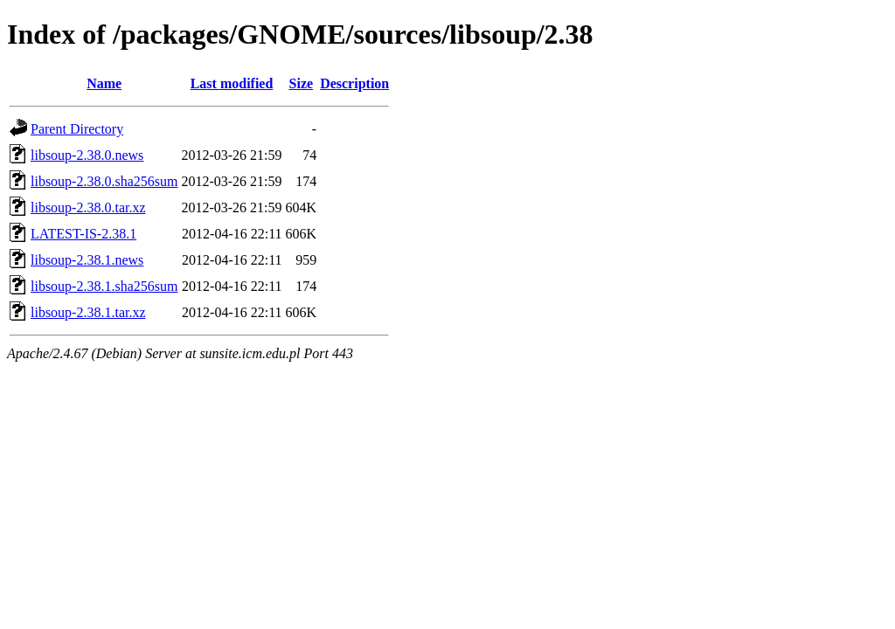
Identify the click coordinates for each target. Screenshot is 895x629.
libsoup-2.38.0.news (87, 155)
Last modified (232, 83)
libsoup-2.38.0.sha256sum (104, 181)
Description (354, 83)
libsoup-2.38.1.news (87, 259)
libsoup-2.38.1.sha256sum (104, 286)
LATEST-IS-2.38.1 (83, 233)
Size (301, 83)
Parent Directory (77, 128)
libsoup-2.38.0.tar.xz (88, 207)
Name (104, 83)
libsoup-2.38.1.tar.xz (88, 312)
